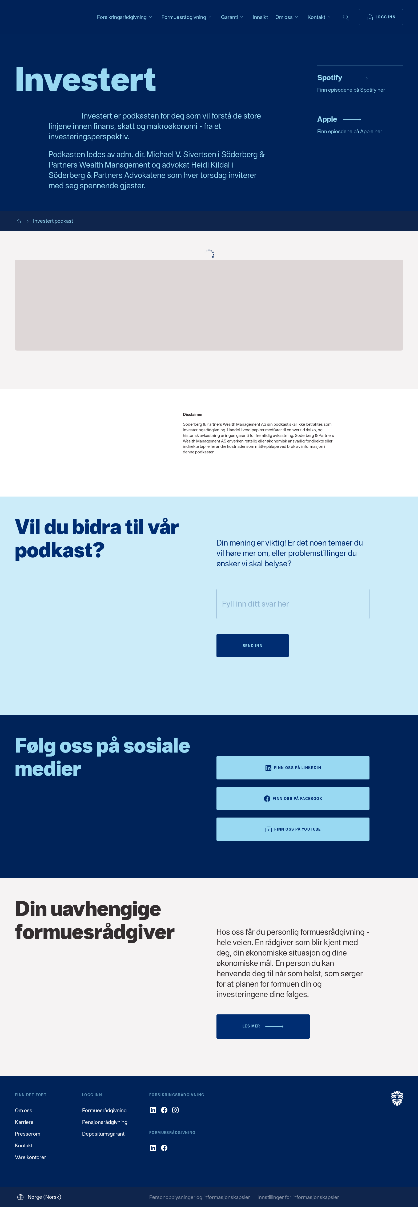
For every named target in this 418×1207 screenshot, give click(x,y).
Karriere (24, 1122)
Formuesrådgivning (104, 1110)
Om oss (23, 1110)
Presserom (27, 1134)
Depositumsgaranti (104, 1134)
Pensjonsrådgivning (104, 1122)
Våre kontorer (30, 1157)
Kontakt (24, 1145)
